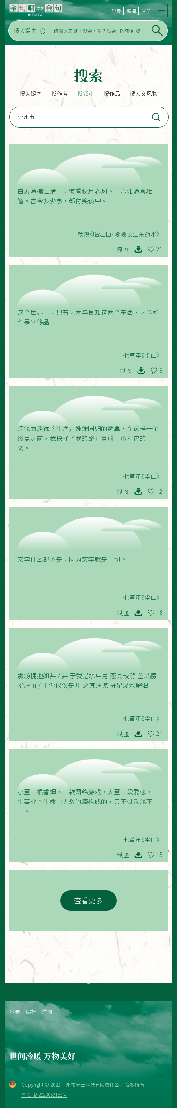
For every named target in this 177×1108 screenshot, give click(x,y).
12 (159, 491)
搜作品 (111, 93)
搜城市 (85, 93)
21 (159, 249)
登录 (116, 10)
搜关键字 (30, 93)
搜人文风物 (144, 93)
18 (159, 613)
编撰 (131, 10)
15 (159, 855)
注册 (146, 10)
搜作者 (59, 93)
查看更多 (88, 900)
